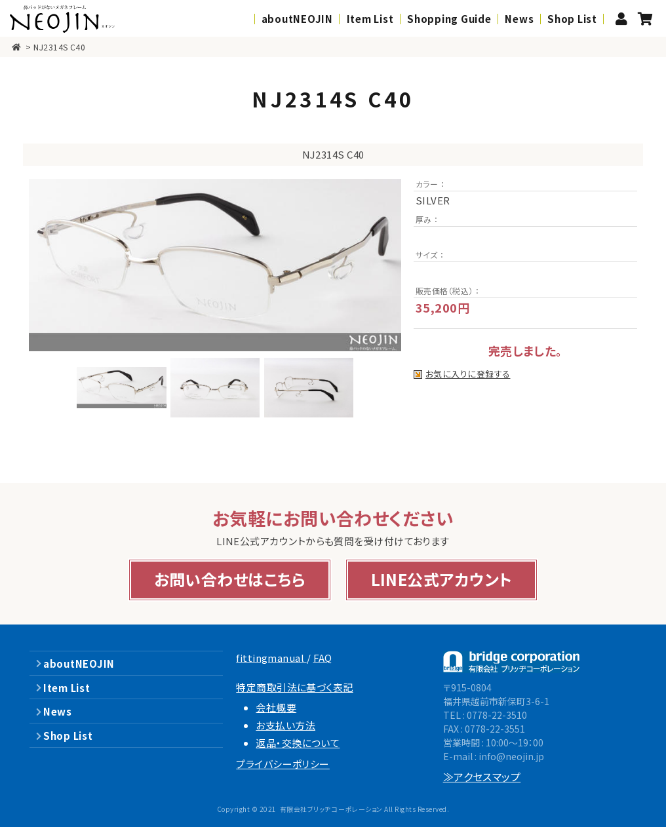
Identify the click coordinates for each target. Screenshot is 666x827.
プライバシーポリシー (283, 764)
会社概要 (276, 707)
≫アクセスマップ (482, 776)
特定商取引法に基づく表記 (294, 687)
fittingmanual (271, 657)
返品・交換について (298, 743)
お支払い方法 (285, 725)
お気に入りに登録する (468, 374)
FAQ (322, 657)
